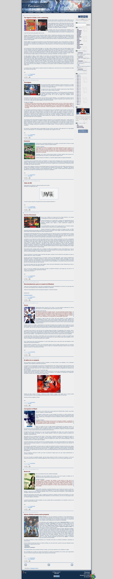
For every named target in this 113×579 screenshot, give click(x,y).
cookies (82, 19)
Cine (29, 464)
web (27, 549)
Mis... (78, 124)
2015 (78, 91)
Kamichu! (27, 141)
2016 (78, 89)
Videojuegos (30, 12)
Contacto (63, 12)
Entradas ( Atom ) (34, 568)
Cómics (78, 41)
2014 (78, 92)
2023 (78, 79)
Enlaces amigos (80, 126)
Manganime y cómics (47, 12)
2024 (78, 78)
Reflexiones (79, 36)
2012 (78, 95)
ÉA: (78, 64)
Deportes (29, 403)
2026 (78, 75)
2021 (78, 82)
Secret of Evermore (30, 215)
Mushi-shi (27, 471)
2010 (78, 98)
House (26, 305)
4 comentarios (32, 275)
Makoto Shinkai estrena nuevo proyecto (36, 514)
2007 (78, 102)
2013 (78, 94)
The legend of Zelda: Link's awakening (36, 17)
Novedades (79, 40)
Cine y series (38, 12)
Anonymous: (80, 52)
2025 (78, 76)
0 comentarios (32, 174)
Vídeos (34, 207)
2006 (78, 104)
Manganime (30, 175)
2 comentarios (32, 134)
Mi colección (56, 12)
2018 (78, 86)
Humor (78, 39)
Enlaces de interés (80, 127)
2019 (78, 85)
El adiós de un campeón (31, 360)
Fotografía (79, 34)
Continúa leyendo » (28, 295)
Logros (78, 45)
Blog (25, 12)
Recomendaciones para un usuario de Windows (39, 284)
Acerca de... (79, 46)
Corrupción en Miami (30, 409)
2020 (78, 83)
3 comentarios (32, 74)
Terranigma (27, 82)
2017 (78, 88)
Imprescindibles (80, 44)
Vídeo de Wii (28, 183)
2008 (78, 101)
